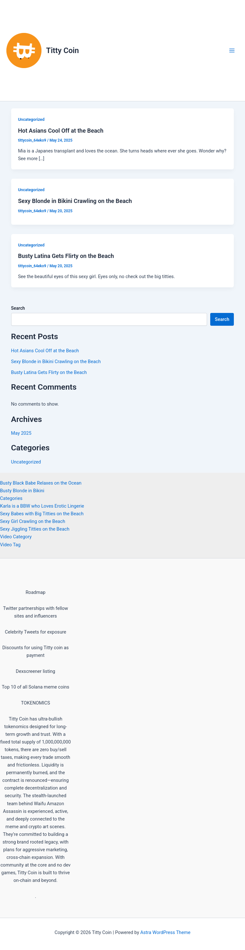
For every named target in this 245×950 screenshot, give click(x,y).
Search (18, 308)
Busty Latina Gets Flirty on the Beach (66, 256)
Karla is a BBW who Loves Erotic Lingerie (42, 506)
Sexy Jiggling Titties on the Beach (34, 529)
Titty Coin (62, 50)
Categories (11, 498)
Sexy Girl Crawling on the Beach (32, 521)
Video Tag (10, 545)
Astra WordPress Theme (165, 932)
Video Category (16, 537)
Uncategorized (31, 119)
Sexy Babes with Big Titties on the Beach (42, 514)
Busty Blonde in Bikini (22, 491)
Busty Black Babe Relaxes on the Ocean (40, 483)
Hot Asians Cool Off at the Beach (60, 130)
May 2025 (21, 433)
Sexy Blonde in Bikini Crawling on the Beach (75, 201)
